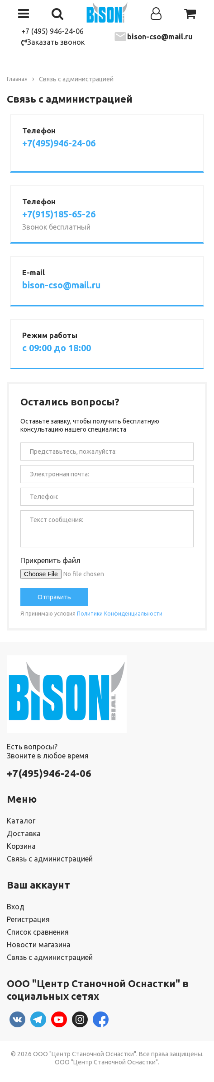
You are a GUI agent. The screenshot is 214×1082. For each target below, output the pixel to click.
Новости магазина (39, 945)
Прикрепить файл (50, 560)
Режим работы (49, 335)
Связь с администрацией (50, 859)
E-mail (33, 272)
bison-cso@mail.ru (160, 37)
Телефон (39, 131)
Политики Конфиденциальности (119, 613)
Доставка (24, 833)
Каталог (21, 821)
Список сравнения (38, 932)
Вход (15, 907)
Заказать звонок (53, 42)
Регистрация (28, 919)
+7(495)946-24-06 (58, 143)
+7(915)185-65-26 (58, 214)
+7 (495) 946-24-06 (52, 31)
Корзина (21, 846)
